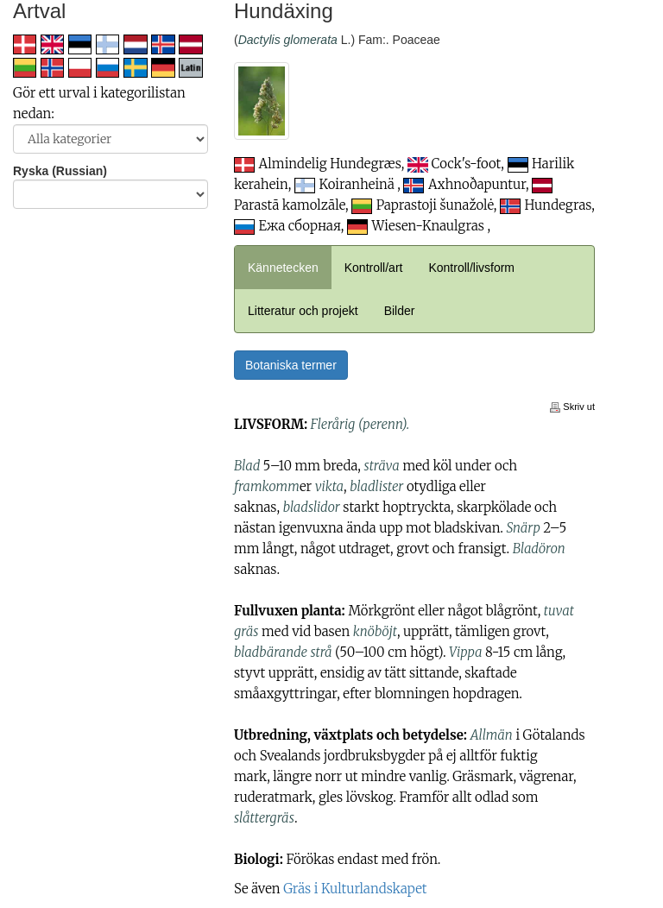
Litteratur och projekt (303, 311)
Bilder (399, 311)
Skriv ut (572, 406)
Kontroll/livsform (471, 267)
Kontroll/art (373, 267)
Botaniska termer (291, 365)
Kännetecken (283, 267)
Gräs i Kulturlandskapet (354, 888)
